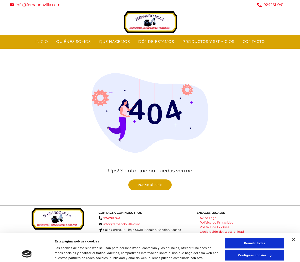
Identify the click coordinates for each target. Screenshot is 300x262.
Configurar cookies (254, 230)
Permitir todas (254, 217)
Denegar (254, 242)
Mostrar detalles (67, 254)
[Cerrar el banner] (293, 213)
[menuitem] (41, 41)
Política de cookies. (85, 242)
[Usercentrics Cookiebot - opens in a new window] (27, 254)
